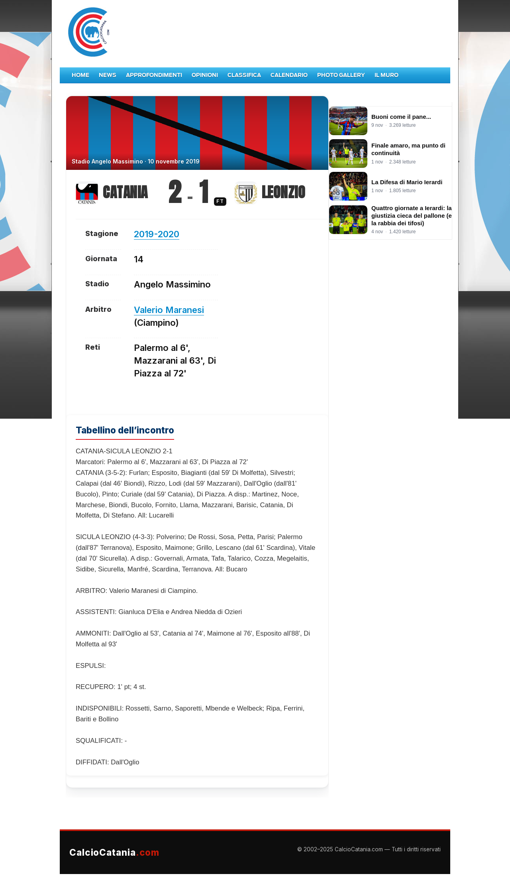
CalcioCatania (114, 852)
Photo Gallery (341, 75)
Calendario (289, 75)
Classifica (244, 75)
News (107, 75)
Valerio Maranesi (169, 310)
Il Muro (386, 75)
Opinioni (205, 75)
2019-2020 (156, 234)
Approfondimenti (154, 75)
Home (80, 75)
